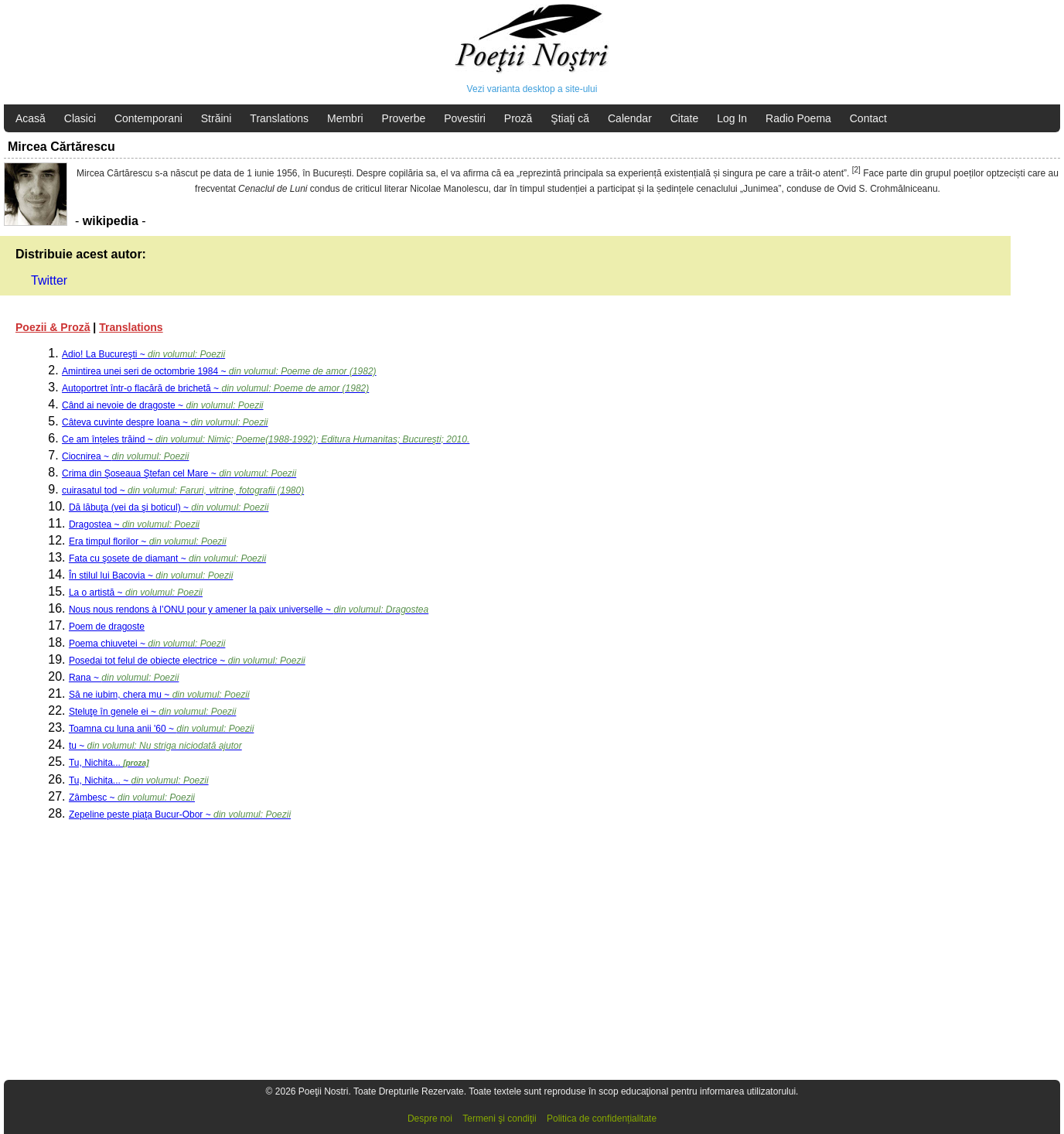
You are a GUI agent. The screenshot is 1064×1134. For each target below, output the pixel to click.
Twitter (49, 280)
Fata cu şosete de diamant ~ (167, 558)
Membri (345, 118)
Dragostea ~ (134, 524)
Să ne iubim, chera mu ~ (159, 694)
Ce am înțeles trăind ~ (265, 439)
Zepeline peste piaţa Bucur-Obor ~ (180, 814)
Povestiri (465, 118)
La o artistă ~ (136, 592)
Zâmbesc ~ (132, 797)
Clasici (80, 118)
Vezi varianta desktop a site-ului (532, 89)
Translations (279, 118)
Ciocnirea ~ (125, 456)
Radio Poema (798, 118)
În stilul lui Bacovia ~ (151, 575)
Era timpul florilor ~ (148, 541)
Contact (868, 118)
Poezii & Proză (52, 327)
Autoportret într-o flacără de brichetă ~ (215, 388)
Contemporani (148, 118)
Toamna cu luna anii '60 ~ (161, 728)
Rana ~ (124, 677)
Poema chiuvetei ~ (147, 643)
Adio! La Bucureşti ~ (143, 354)
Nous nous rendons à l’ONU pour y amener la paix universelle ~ (248, 609)
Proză (518, 118)
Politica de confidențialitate (601, 1118)
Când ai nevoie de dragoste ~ (163, 405)
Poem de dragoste (107, 626)
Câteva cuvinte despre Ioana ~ (165, 422)
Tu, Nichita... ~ (139, 780)
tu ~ (155, 745)
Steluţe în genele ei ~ (152, 711)
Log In (732, 118)
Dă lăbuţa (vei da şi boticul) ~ (168, 507)
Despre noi (430, 1118)
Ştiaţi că (570, 118)
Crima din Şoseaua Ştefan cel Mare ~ (179, 473)
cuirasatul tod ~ (183, 490)
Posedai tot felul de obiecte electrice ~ (187, 660)
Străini (216, 118)
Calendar (630, 118)
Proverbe (404, 118)
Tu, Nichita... (109, 762)
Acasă (30, 118)
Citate (684, 118)
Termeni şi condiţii (499, 1118)
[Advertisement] (464, 957)
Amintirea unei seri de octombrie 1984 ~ (219, 371)
